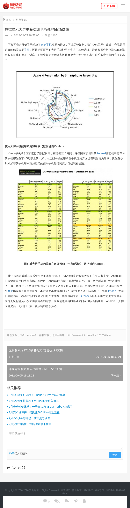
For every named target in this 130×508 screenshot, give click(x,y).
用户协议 (88, 490)
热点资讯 (21, 19)
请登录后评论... (65, 439)
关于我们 (66, 490)
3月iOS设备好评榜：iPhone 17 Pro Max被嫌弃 (37, 394)
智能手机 (46, 44)
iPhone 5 (112, 291)
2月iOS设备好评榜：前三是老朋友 (29, 418)
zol (6, 35)
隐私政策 (77, 490)
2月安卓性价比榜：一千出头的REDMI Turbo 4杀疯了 (41, 406)
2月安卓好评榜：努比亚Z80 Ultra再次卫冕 (34, 412)
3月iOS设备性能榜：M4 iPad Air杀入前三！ (35, 400)
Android (101, 153)
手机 (26, 49)
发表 (115, 455)
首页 (7, 19)
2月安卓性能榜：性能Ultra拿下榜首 (30, 424)
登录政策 (100, 490)
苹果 (10, 291)
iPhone (85, 296)
